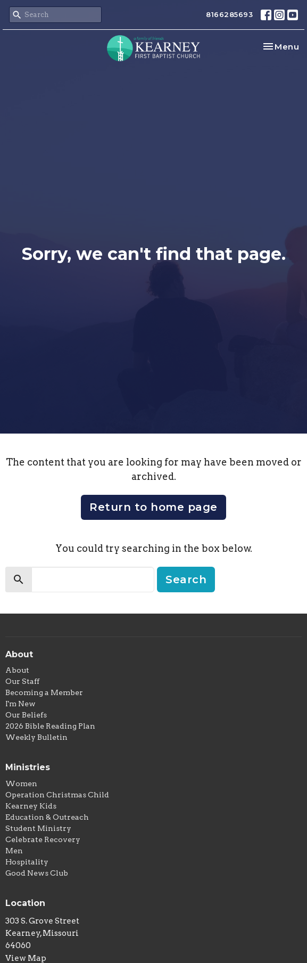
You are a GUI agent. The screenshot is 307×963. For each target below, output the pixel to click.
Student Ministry (38, 828)
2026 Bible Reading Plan (50, 726)
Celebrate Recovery (42, 839)
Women (21, 783)
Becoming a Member (44, 692)
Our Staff (22, 681)
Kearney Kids (30, 806)
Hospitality (26, 862)
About (17, 670)
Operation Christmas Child (57, 794)
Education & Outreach (47, 817)
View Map (25, 958)
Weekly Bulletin (36, 737)
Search (185, 579)
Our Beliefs (26, 715)
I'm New (20, 703)
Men (14, 850)
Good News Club (36, 873)
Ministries (27, 767)
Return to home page (153, 507)
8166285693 (229, 14)
